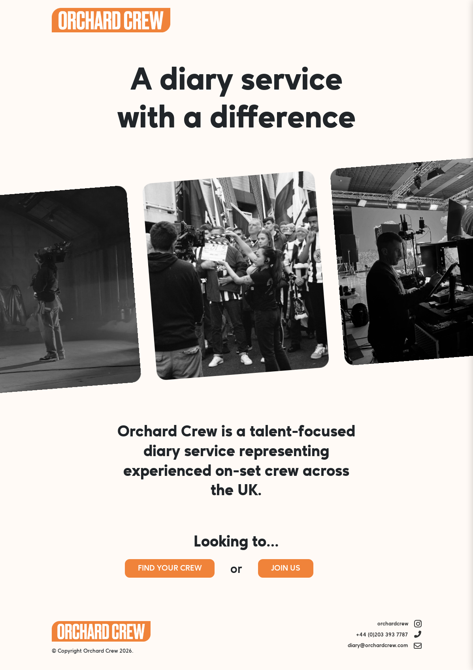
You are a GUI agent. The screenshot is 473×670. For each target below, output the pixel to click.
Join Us (285, 569)
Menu (411, 20)
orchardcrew (392, 624)
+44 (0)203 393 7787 (382, 635)
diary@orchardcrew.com (378, 645)
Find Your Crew (170, 569)
